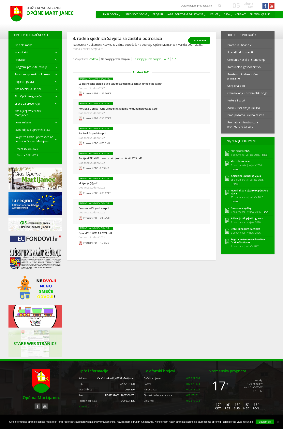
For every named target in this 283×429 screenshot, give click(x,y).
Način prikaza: (80, 59)
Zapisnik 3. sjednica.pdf (92, 133)
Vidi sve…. (84, 406)
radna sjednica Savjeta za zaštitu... (96, 79)
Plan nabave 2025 (240, 151)
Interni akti (21, 52)
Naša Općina (110, 14)
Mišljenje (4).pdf (88, 183)
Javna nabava (23, 122)
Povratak (200, 40)
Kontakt (240, 14)
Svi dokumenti (24, 45)
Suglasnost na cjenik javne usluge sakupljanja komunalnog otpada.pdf (120, 83)
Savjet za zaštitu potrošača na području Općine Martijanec (34, 139)
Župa (227, 14)
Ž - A (174, 59)
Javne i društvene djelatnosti (185, 14)
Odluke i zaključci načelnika (245, 228)
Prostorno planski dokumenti (33, 74)
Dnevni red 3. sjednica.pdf (94, 207)
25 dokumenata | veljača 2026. (247, 179)
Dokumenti (95, 44)
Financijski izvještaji (241, 208)
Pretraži (219, 6)
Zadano (93, 59)
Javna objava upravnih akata (33, 130)
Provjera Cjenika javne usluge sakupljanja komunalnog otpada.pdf (118, 108)
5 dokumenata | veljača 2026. (246, 165)
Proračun (20, 60)
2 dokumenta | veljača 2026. (246, 222)
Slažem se (265, 421)
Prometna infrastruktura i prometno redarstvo (243, 124)
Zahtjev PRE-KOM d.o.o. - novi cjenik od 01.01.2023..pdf (110, 158)
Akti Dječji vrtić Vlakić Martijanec (28, 113)
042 (193, 378)
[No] (278, 422)
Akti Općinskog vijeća (28, 96)
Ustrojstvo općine (135, 14)
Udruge (213, 14)
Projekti (158, 14)
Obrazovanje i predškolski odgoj (247, 93)
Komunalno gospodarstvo (244, 67)
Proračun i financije (239, 45)
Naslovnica (79, 44)
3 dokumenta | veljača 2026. (246, 211)
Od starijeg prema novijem (147, 59)
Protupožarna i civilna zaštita (245, 115)
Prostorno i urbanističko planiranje (242, 76)
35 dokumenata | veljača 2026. (247, 197)
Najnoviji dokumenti (242, 141)
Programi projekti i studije (31, 67)
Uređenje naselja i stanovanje (246, 60)
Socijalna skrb (236, 86)
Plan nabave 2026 (240, 161)
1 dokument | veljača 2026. (245, 154)
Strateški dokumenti (240, 52)
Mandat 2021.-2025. (27, 155)
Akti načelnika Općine (28, 89)
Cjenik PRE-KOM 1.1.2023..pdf (95, 232)
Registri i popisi (24, 81)
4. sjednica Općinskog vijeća (246, 176)
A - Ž (166, 59)
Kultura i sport (236, 100)
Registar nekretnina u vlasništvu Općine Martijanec (248, 241)
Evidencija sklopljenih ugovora (247, 218)
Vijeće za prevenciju (27, 103)
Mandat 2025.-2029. (27, 149)
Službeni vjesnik (260, 14)
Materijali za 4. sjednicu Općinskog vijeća (249, 192)
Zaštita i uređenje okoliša (243, 108)
